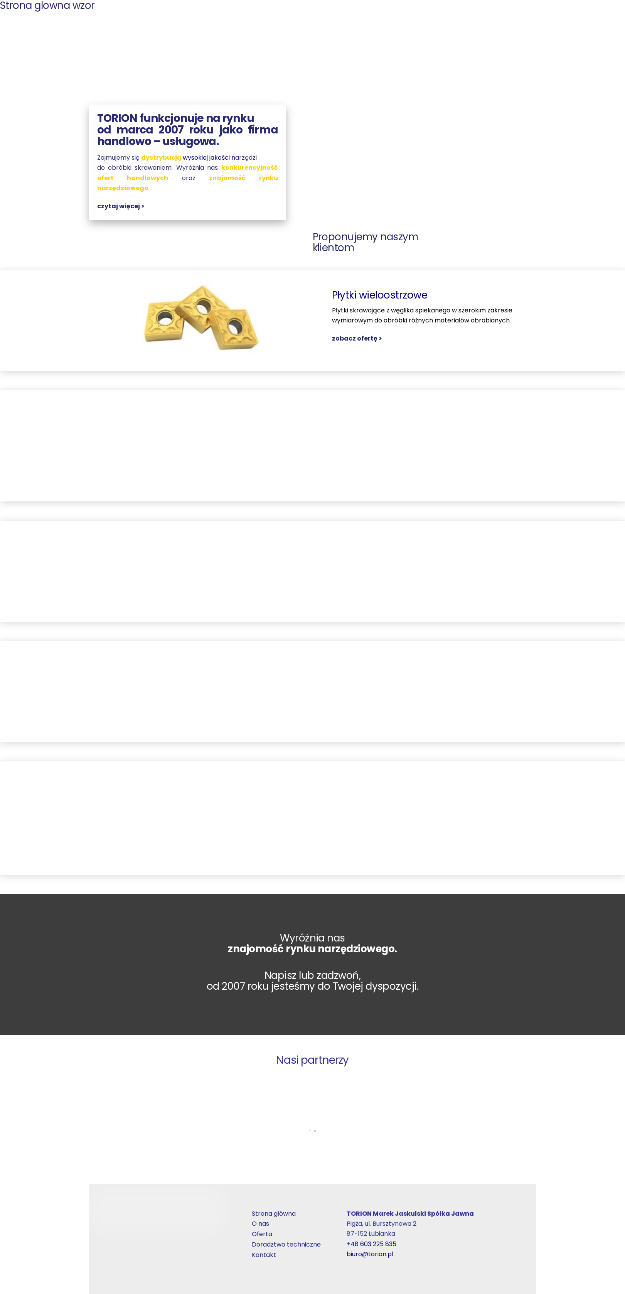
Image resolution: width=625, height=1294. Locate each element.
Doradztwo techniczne (286, 1245)
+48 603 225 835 (371, 1244)
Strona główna (274, 1214)
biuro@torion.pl (370, 1254)
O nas (260, 1224)
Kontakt (264, 1255)
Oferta (262, 1234)
